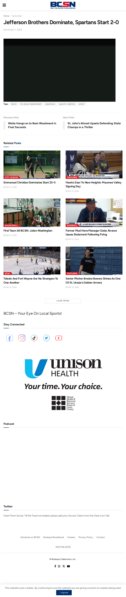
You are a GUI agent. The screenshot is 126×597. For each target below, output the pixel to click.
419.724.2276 (63, 547)
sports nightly (67, 104)
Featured (72, 177)
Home (6, 16)
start (81, 104)
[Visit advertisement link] (63, 382)
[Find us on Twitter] (63, 566)
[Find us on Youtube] (68, 566)
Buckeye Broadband (53, 537)
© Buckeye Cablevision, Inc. (63, 559)
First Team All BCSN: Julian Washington (28, 230)
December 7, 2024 (13, 29)
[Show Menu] (4, 5)
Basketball (17, 16)
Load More (63, 301)
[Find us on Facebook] (55, 566)
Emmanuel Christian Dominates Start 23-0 (29, 182)
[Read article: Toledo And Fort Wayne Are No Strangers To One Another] (32, 261)
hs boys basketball (31, 104)
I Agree (64, 592)
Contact (100, 537)
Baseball (72, 225)
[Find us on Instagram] (59, 566)
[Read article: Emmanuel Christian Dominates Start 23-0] (32, 165)
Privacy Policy (86, 537)
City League (11, 177)
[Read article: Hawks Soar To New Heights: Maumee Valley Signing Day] (94, 165)
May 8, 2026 (10, 187)
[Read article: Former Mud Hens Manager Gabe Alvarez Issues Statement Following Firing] (94, 212)
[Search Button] (121, 5)
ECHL (7, 273)
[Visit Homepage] (62, 5)
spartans (50, 104)
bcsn (14, 104)
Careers (71, 537)
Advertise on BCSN (30, 537)
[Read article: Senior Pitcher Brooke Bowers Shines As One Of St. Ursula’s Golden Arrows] (94, 261)
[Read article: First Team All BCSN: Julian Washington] (32, 212)
